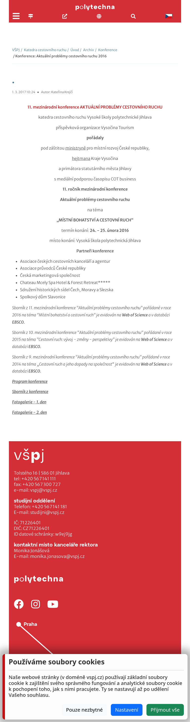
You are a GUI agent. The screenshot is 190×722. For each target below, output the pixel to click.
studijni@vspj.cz (47, 512)
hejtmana (81, 158)
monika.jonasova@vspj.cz (57, 556)
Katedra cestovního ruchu (43, 50)
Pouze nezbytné (84, 709)
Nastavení (126, 709)
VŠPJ (16, 50)
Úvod (73, 50)
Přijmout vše (165, 709)
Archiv (87, 50)
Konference (106, 50)
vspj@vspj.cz (43, 490)
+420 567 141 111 (38, 478)
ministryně (75, 148)
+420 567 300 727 (41, 484)
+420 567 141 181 (49, 506)
